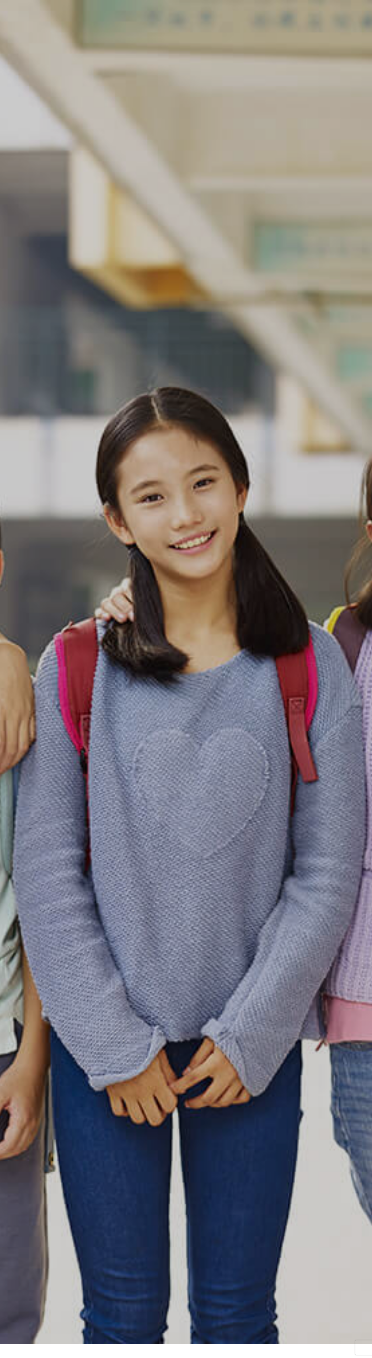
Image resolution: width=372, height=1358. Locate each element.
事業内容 (129, 1332)
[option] (186, 119)
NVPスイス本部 (186, 1306)
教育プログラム (156, 1332)
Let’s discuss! (186, 1332)
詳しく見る (186, 783)
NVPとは (84, 1332)
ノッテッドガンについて (223, 1332)
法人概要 (258, 1332)
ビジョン (107, 1332)
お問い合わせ (284, 1332)
